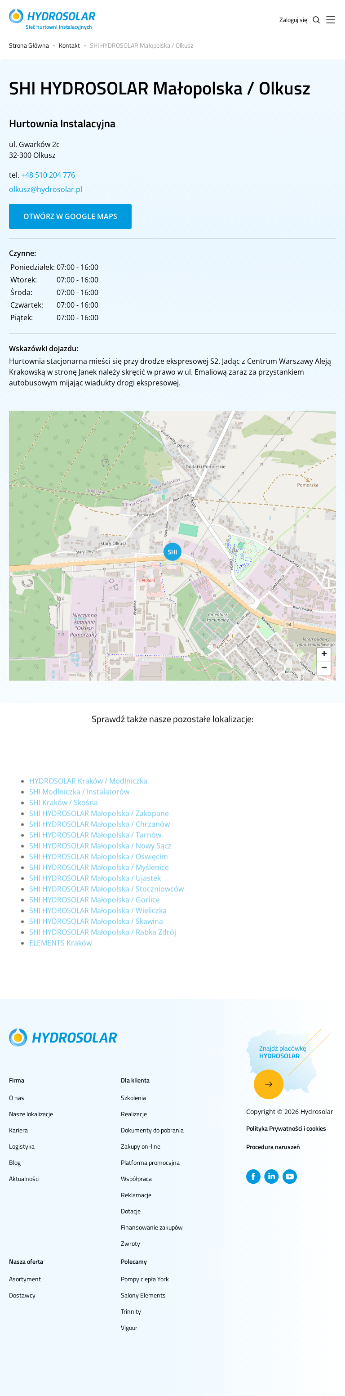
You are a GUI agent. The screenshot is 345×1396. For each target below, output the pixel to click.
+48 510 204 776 (48, 175)
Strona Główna (29, 45)
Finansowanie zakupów (152, 1227)
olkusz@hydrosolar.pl (45, 189)
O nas (16, 1097)
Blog (15, 1162)
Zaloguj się (293, 19)
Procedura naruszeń (273, 1146)
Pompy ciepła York (145, 1279)
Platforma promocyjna (150, 1162)
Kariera (18, 1130)
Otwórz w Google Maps (70, 216)
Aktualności (24, 1178)
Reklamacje (136, 1194)
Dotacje (131, 1211)
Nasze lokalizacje (31, 1114)
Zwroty (130, 1243)
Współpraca (136, 1178)
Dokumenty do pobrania (152, 1130)
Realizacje (134, 1114)
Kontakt (69, 45)
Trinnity (131, 1311)
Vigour (129, 1327)
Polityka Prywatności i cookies (286, 1128)
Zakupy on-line (140, 1146)
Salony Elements (143, 1295)
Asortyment (25, 1279)
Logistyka (22, 1146)
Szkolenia (133, 1097)
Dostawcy (22, 1295)
